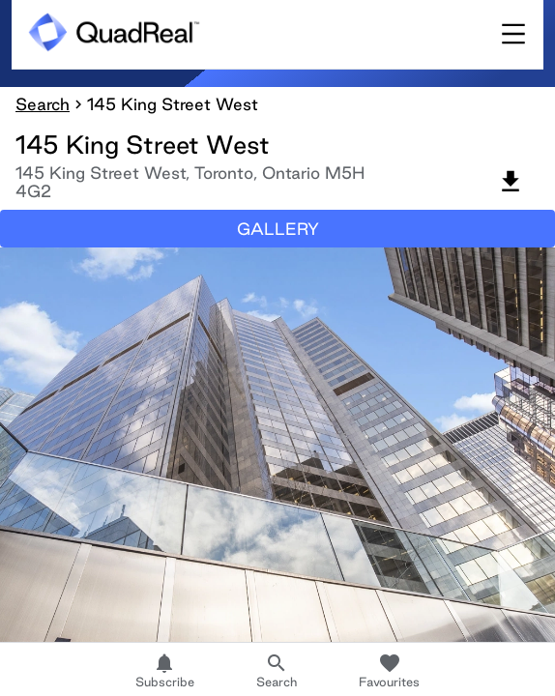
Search (42, 104)
